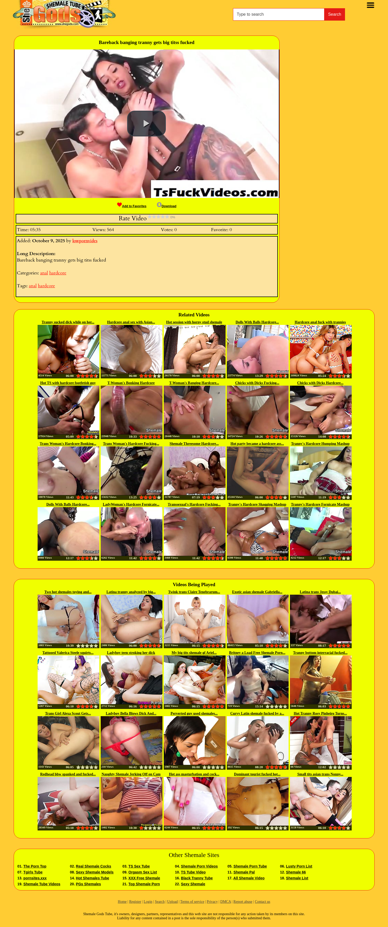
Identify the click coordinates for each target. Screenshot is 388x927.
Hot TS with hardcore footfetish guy (68, 383)
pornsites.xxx (35, 878)
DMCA (225, 902)
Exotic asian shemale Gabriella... (257, 592)
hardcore (57, 273)
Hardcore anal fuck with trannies (320, 322)
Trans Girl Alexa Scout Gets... (68, 713)
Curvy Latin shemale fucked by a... (257, 713)
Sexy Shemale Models (95, 872)
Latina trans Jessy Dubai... (320, 592)
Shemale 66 (296, 872)
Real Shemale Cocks (93, 866)
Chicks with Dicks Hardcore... (320, 383)
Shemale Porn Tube (250, 866)
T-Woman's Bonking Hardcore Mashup (131, 383)
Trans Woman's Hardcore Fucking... (131, 444)
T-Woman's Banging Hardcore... (194, 383)
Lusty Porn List (299, 866)
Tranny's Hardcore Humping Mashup (320, 444)
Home (122, 902)
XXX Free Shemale (144, 878)
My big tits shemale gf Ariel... (194, 653)
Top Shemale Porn (144, 884)
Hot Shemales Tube (92, 878)
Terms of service (192, 902)
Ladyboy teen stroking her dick (131, 653)
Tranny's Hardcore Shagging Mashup (257, 504)
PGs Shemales (88, 884)
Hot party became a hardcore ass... (257, 444)
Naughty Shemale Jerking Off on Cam (130, 774)
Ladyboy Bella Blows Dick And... (131, 713)
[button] (146, 123)
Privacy (212, 902)
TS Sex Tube (139, 866)
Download (166, 206)
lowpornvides (84, 241)
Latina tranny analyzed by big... (131, 592)
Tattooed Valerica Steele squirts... (68, 653)
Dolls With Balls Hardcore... (257, 322)
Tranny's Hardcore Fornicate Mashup (320, 504)
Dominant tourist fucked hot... (257, 774)
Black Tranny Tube (197, 878)
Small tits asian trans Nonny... (320, 774)
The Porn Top (34, 866)
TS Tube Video (193, 872)
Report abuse (243, 902)
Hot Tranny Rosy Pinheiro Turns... (320, 713)
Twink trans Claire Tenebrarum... (194, 592)
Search (334, 14)
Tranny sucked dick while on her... (68, 322)
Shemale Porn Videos (199, 866)
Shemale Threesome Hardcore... (194, 444)
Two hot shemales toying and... (68, 592)
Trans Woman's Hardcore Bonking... (68, 444)
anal (44, 273)
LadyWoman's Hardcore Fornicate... (131, 504)
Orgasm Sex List (142, 872)
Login (148, 902)
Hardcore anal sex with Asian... (131, 322)
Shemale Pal (244, 872)
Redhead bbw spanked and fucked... (68, 774)
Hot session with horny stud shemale (194, 322)
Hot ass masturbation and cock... (194, 774)
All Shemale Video (248, 878)
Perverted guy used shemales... (194, 713)
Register (135, 902)
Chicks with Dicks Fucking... (257, 383)
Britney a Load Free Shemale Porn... (257, 653)
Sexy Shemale (193, 884)
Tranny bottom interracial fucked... (320, 653)
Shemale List (297, 878)
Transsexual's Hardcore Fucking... (194, 504)
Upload (172, 902)
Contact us (262, 902)
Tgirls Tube (32, 872)
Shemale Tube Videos (41, 884)
